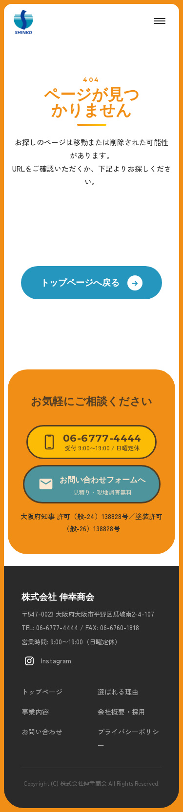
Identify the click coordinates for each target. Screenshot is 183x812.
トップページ (41, 691)
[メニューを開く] (159, 21)
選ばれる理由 (118, 691)
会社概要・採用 (121, 711)
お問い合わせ (41, 731)
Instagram (46, 661)
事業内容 (35, 711)
